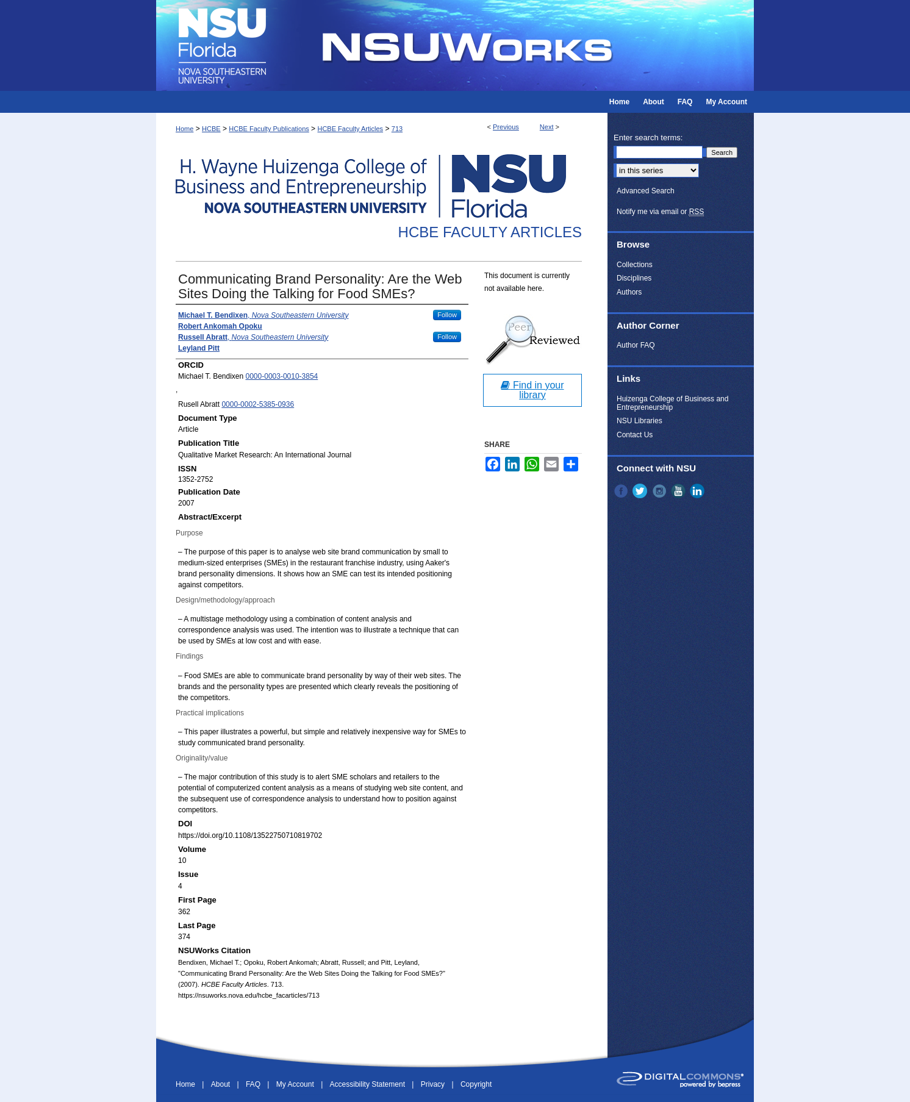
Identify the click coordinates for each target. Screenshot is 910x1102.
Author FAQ (636, 345)
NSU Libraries (639, 421)
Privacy (434, 1084)
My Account (296, 1084)
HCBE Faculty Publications (269, 128)
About (221, 1084)
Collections (635, 264)
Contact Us (635, 435)
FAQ (254, 1084)
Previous (506, 127)
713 (397, 128)
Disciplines (634, 278)
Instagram (660, 491)
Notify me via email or (660, 211)
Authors (629, 292)
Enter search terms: (648, 137)
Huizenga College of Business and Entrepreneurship (672, 403)
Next (547, 127)
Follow (447, 314)
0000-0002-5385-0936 (257, 404)
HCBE (211, 128)
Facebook (622, 491)
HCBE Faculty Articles (350, 128)
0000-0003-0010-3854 (282, 376)
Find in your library (532, 390)
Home (184, 128)
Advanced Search (646, 191)
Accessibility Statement (368, 1084)
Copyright (476, 1084)
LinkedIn (698, 491)
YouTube (679, 491)
